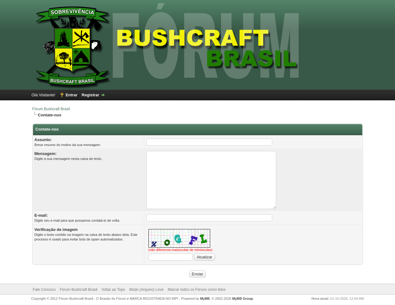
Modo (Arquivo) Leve (146, 289)
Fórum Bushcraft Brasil (51, 109)
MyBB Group (242, 298)
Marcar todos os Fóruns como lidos (196, 289)
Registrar (90, 95)
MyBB (205, 298)
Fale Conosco (44, 289)
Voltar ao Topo (113, 289)
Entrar (71, 95)
